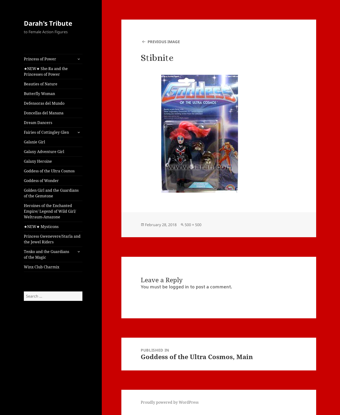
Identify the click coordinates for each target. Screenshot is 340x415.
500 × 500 (193, 224)
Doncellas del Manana (44, 113)
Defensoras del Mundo (44, 103)
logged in (179, 287)
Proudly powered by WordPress (170, 402)
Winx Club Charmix (41, 267)
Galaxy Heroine (38, 161)
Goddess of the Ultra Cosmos (49, 171)
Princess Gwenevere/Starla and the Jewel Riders (52, 239)
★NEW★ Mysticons (41, 226)
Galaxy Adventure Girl (44, 151)
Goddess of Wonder (41, 180)
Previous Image (164, 41)
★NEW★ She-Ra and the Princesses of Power (46, 71)
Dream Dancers (38, 122)
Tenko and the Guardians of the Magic (46, 254)
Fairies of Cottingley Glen (46, 132)
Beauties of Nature (40, 84)
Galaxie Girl (34, 142)
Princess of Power (40, 59)
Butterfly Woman (39, 93)
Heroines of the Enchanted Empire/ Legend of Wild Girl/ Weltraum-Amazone (50, 211)
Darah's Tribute (48, 23)
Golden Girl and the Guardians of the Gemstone (51, 193)
